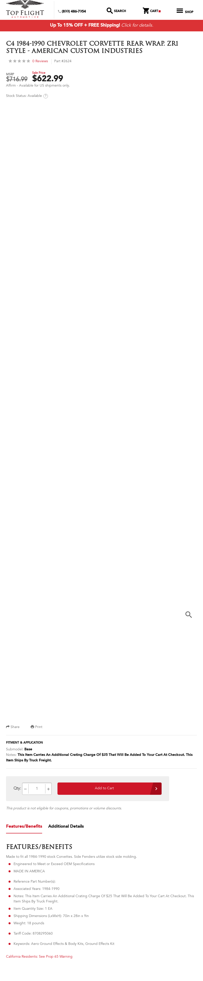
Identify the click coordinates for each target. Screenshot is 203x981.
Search (116, 11)
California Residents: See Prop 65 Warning (39, 957)
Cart (152, 11)
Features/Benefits (24, 826)
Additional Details (66, 826)
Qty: (17, 789)
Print (36, 727)
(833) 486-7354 (72, 12)
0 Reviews (28, 61)
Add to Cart (104, 788)
